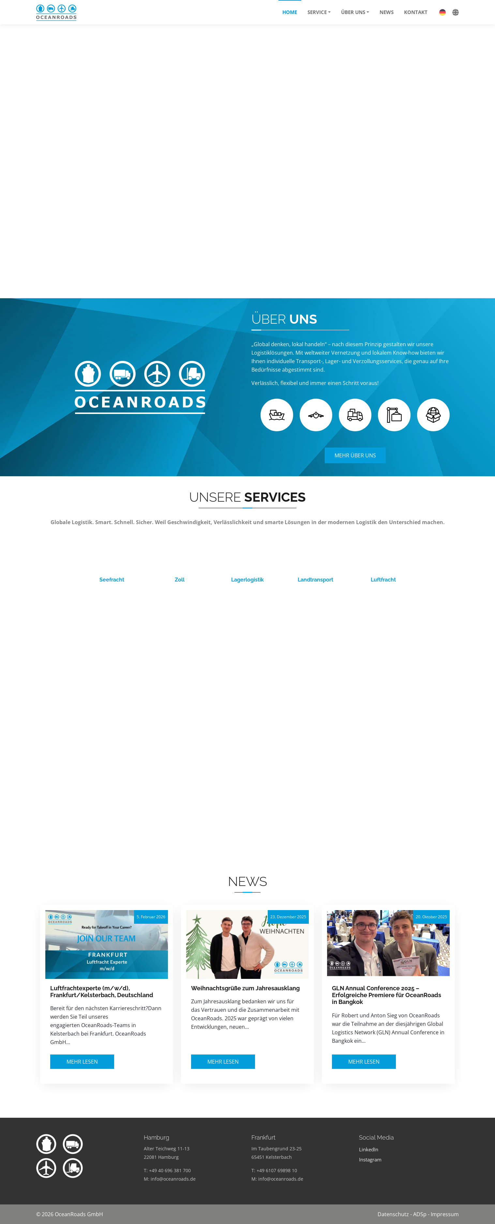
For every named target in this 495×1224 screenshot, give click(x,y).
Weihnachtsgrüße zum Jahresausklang (245, 988)
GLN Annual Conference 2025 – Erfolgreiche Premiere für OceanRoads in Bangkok (386, 995)
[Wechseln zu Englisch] (452, 12)
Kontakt (416, 12)
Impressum (445, 1214)
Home (289, 12)
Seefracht (111, 580)
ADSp (420, 1214)
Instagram (370, 1159)
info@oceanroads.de (173, 1179)
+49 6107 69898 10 (277, 1170)
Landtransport (315, 580)
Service (317, 12)
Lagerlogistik (247, 580)
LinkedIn (368, 1149)
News (387, 12)
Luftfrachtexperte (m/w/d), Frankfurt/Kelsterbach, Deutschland (101, 991)
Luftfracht (383, 580)
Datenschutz (393, 1214)
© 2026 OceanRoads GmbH (69, 1214)
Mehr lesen (82, 1061)
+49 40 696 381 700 (170, 1170)
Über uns (353, 12)
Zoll (180, 580)
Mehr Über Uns (355, 455)
